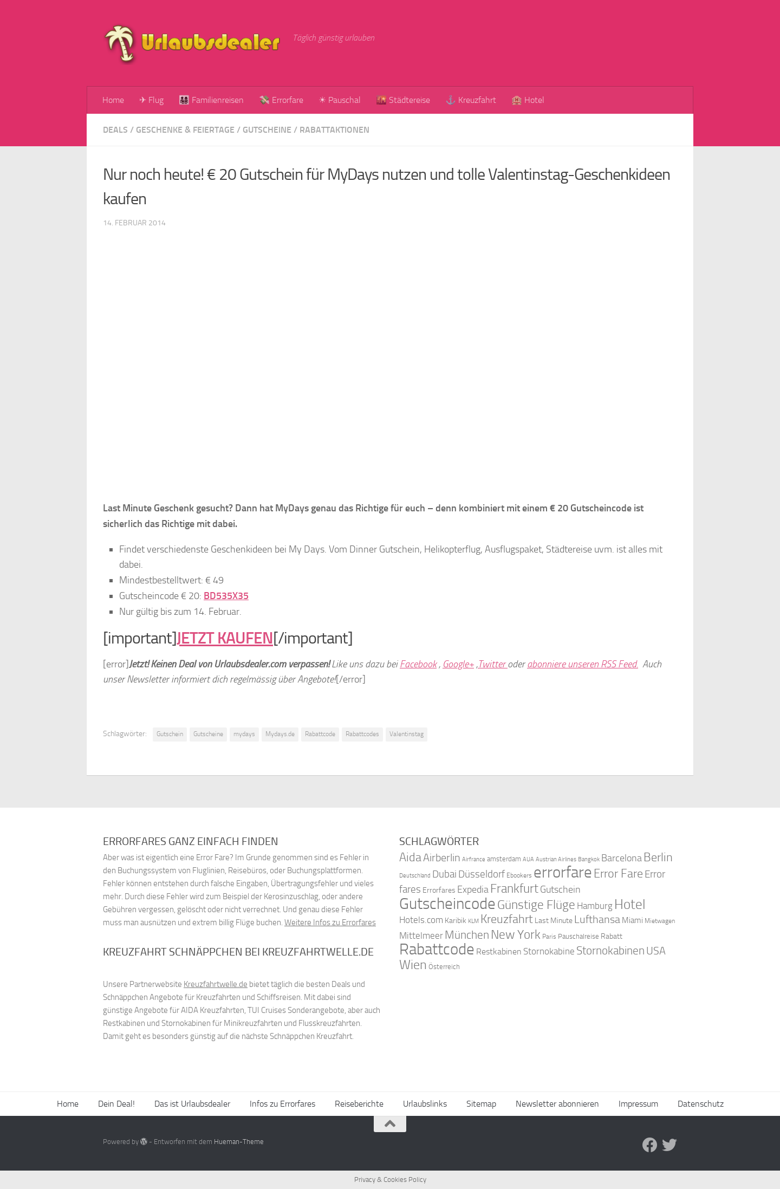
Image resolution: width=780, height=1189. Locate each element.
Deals (115, 130)
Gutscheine (267, 130)
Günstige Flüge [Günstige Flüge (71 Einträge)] (536, 905)
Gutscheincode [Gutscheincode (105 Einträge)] (447, 903)
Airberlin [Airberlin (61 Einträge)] (441, 857)
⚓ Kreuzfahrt (470, 100)
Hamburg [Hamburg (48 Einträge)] (595, 905)
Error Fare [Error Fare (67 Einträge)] (618, 874)
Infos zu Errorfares (282, 1104)
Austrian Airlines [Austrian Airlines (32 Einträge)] (556, 859)
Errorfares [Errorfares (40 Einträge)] (439, 890)
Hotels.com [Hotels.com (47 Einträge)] (421, 920)
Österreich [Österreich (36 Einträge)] (444, 967)
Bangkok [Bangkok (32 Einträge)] (589, 859)
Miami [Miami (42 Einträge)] (632, 920)
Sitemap (481, 1104)
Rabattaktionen (334, 130)
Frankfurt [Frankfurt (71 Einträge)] (514, 888)
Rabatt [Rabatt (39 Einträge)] (611, 936)
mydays (244, 734)
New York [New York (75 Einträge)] (516, 934)
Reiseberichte (359, 1104)
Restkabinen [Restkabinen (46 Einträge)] (499, 951)
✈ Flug (151, 100)
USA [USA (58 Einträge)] (656, 951)
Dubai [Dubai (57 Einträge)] (444, 874)
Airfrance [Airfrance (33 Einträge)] (473, 859)
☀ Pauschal (339, 100)
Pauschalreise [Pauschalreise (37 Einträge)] (578, 936)
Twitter (493, 664)
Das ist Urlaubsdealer (192, 1104)
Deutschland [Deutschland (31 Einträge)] (415, 875)
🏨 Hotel (527, 100)
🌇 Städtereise (403, 100)
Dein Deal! (116, 1104)
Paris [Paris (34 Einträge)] (549, 936)
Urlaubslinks (425, 1104)
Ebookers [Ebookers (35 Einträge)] (519, 875)
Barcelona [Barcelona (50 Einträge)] (621, 858)
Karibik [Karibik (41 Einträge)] (455, 920)
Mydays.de (280, 734)
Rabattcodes (362, 734)
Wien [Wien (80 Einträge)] (413, 964)
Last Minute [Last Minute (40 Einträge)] (554, 920)
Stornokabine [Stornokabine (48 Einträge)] (549, 951)
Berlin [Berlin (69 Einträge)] (658, 857)
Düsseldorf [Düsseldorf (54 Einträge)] (481, 874)
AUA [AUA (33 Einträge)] (528, 859)
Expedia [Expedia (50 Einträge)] (473, 889)
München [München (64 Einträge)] (467, 934)
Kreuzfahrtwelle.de (216, 984)
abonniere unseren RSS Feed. (582, 664)
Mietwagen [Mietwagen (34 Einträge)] (660, 921)
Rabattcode (320, 734)
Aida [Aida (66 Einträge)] (410, 857)
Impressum (638, 1104)
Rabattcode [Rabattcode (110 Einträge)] (436, 949)
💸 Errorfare (281, 100)
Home (113, 100)
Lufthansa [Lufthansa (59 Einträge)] (597, 919)
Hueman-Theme (239, 1142)
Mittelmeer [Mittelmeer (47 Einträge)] (421, 936)
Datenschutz (701, 1104)
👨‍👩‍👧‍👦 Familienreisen (211, 100)
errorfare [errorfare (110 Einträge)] (563, 872)
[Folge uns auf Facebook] (650, 1145)
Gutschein (170, 734)
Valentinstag (406, 734)
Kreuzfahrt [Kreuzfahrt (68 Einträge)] (506, 919)
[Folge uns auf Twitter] (669, 1145)
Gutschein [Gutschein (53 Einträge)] (560, 889)
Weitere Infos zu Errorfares (330, 922)
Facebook (418, 664)
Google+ (458, 664)
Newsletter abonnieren (557, 1104)
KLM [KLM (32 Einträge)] (473, 921)
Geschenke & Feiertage (185, 130)
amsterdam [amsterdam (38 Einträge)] (504, 859)
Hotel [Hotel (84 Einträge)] (630, 904)
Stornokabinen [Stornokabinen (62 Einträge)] (610, 950)
